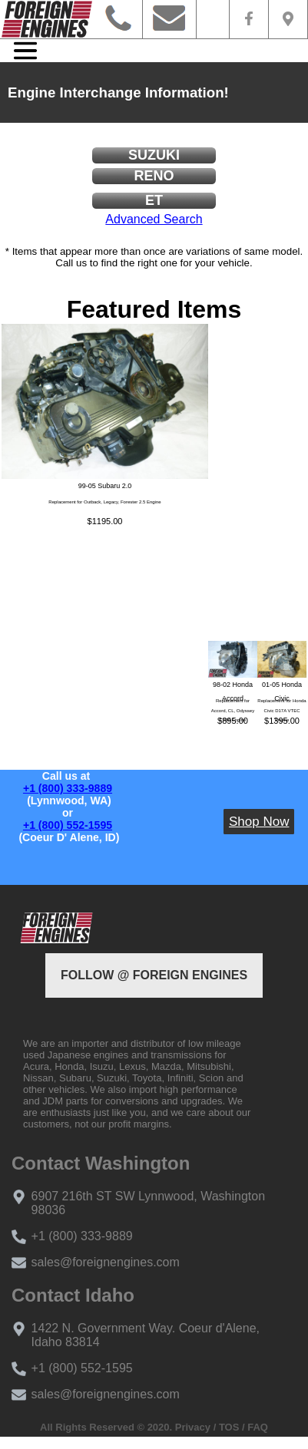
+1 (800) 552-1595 (67, 825)
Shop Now (259, 821)
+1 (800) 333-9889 (67, 788)
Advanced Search (153, 219)
